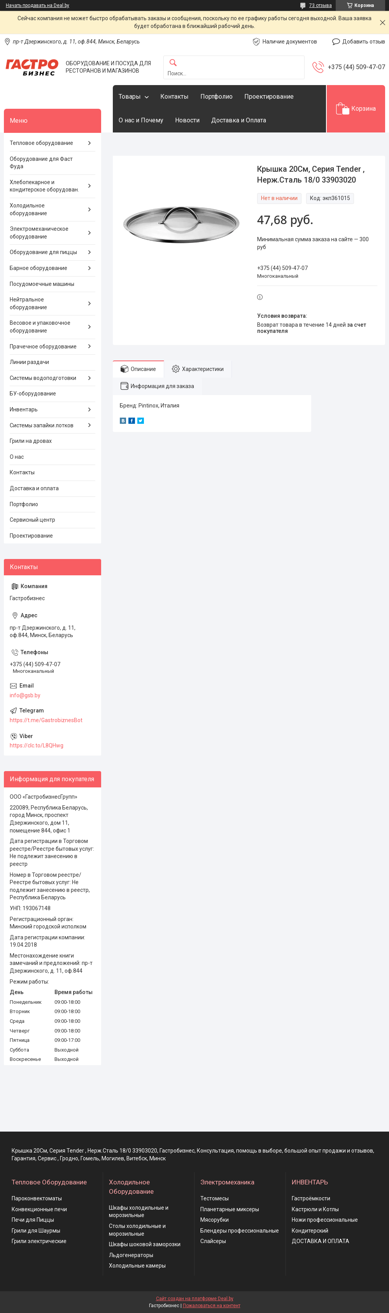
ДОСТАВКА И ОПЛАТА (320, 1241)
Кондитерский (310, 1231)
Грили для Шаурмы (36, 1231)
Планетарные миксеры (229, 1209)
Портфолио (216, 96)
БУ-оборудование (33, 393)
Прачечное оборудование (43, 346)
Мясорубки (214, 1220)
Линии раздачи (29, 362)
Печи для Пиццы (33, 1220)
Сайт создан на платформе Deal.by (194, 1298)
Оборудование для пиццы (43, 252)
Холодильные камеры (137, 1265)
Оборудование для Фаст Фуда (41, 163)
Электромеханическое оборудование (39, 233)
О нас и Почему (141, 120)
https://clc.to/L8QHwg (36, 745)
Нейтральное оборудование (28, 303)
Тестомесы (214, 1198)
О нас (17, 457)
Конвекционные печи (39, 1209)
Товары (130, 96)
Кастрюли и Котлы (315, 1209)
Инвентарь (24, 409)
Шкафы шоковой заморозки (144, 1244)
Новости (187, 120)
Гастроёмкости (311, 1198)
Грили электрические (39, 1241)
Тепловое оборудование (41, 143)
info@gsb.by (25, 695)
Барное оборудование (38, 268)
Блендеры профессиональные (239, 1231)
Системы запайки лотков (42, 425)
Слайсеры (213, 1241)
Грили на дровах (31, 441)
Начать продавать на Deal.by (37, 5)
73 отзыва (320, 5)
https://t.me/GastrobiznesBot (46, 720)
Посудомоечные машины (42, 284)
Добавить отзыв (363, 41)
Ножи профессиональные (325, 1220)
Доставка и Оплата (238, 120)
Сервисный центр (32, 520)
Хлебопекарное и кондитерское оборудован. (44, 186)
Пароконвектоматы (37, 1198)
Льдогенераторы (131, 1255)
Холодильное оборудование (28, 209)
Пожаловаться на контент (211, 1305)
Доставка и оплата (34, 488)
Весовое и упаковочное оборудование (40, 327)
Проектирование (269, 96)
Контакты (174, 96)
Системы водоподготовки (43, 378)
